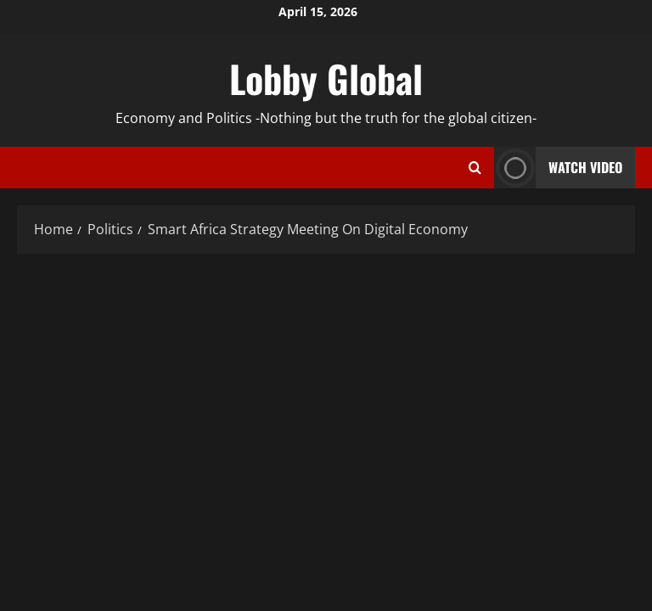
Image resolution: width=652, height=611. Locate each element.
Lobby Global (326, 78)
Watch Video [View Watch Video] (558, 167)
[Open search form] (475, 168)
